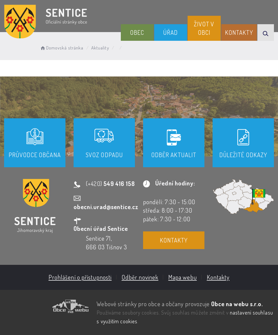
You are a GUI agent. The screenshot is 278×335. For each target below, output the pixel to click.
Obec (137, 32)
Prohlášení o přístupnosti (80, 277)
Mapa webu (182, 277)
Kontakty (239, 32)
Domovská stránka (61, 48)
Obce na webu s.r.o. (237, 304)
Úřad (170, 32)
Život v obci (204, 28)
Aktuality (100, 48)
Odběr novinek (140, 277)
